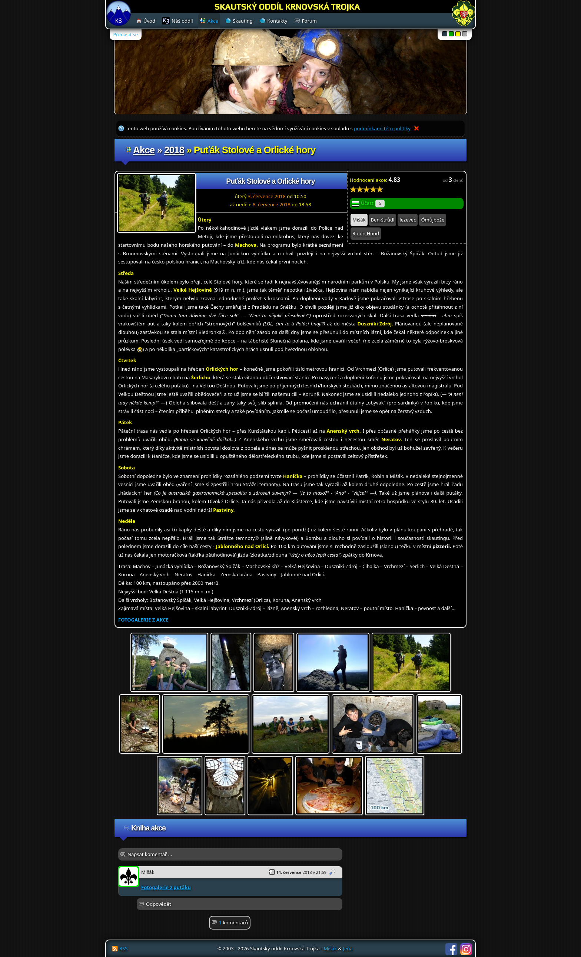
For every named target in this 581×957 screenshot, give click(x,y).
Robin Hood (365, 233)
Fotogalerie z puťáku (166, 887)
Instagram (466, 949)
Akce (144, 149)
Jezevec (407, 219)
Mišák (359, 219)
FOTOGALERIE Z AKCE (143, 619)
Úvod (149, 20)
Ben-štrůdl (383, 219)
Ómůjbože (432, 219)
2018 (174, 149)
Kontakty (277, 20)
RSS (123, 948)
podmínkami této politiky (382, 128)
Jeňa (347, 948)
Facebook (451, 949)
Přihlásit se (125, 34)
